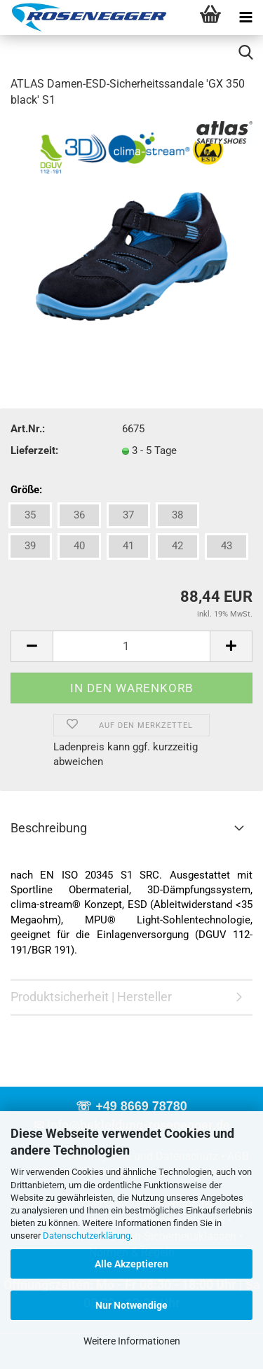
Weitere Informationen (131, 1341)
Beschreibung (49, 827)
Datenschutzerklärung (86, 1235)
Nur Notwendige (131, 1305)
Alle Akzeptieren (131, 1264)
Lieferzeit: (34, 450)
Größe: (26, 489)
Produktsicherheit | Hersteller (91, 996)
